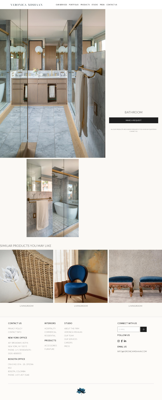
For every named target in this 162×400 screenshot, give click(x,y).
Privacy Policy (15, 328)
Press (67, 346)
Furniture (49, 349)
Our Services (70, 339)
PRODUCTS (85, 5)
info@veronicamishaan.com (132, 351)
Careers (68, 342)
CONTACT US (111, 5)
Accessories (51, 345)
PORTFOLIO (74, 5)
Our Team (69, 335)
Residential (50, 335)
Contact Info (14, 332)
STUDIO (95, 5)
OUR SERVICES (61, 5)
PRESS (102, 5)
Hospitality (50, 328)
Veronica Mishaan (73, 332)
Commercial (51, 332)
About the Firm (71, 328)
